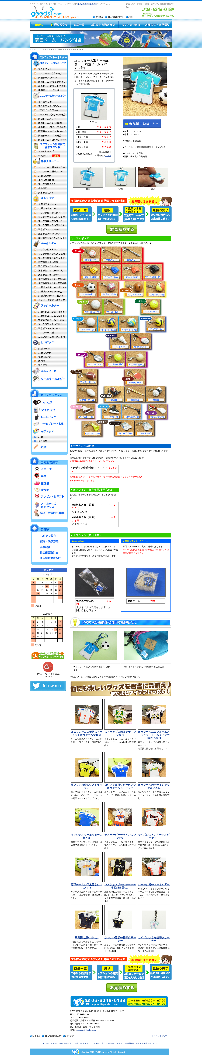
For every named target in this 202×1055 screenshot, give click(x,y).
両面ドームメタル (49, 78)
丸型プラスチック (49, 204)
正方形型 (49, 328)
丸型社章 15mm (49, 348)
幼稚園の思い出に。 (87, 937)
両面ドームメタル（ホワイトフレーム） (49, 131)
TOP (31, 49)
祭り (49, 476)
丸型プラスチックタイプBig (49, 291)
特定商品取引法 (49, 552)
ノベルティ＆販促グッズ (49, 504)
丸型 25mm (49, 320)
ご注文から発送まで (81, 1043)
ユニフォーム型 (49, 167)
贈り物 (49, 489)
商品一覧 (67, 1043)
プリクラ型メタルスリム (49, 221)
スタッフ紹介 (49, 535)
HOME (46, 1043)
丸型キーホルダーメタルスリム (49, 287)
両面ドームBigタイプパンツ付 (49, 140)
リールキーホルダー (49, 379)
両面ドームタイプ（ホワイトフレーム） (49, 86)
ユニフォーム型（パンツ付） (49, 171)
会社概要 (99, 17)
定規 (49, 446)
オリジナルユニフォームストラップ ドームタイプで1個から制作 (154, 735)
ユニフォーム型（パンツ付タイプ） (49, 337)
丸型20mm (49, 316)
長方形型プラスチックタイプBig (49, 279)
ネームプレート (49, 424)
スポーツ (49, 469)
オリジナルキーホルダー (87, 4)
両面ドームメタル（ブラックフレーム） (49, 127)
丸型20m (49, 353)
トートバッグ (49, 417)
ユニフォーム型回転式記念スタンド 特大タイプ (49, 156)
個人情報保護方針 (116, 17)
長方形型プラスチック (49, 275)
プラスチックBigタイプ (49, 110)
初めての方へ (56, 1043)
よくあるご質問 (99, 1043)
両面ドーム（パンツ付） (49, 90)
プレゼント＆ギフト (49, 496)
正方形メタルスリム (49, 262)
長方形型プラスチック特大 (49, 283)
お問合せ (132, 17)
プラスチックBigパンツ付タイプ (49, 114)
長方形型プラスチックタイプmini (49, 238)
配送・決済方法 (49, 541)
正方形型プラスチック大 (49, 270)
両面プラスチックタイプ (49, 69)
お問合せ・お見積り (116, 1043)
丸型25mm (49, 176)
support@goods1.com (86, 1030)
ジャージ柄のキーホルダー (154, 884)
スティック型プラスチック (49, 300)
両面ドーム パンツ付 (49, 135)
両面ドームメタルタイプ (49, 119)
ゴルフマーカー (49, 371)
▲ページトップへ (159, 1036)
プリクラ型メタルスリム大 (49, 225)
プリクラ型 (49, 213)
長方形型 (49, 188)
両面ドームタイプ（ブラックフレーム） (49, 82)
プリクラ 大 (49, 184)
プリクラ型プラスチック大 (49, 217)
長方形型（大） (49, 192)
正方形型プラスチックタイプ (49, 229)
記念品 (49, 483)
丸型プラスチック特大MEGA (49, 296)
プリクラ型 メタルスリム (49, 249)
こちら (108, 155)
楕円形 (49, 361)
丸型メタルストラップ (49, 208)
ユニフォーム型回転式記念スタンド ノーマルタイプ (49, 151)
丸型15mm (49, 312)
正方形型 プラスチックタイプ (49, 266)
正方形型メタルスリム (49, 234)
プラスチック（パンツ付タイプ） (49, 106)
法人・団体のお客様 (49, 513)
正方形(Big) (49, 180)
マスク (49, 402)
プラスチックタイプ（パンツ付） (49, 73)
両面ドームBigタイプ (49, 123)
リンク (156, 1043)
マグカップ (49, 410)
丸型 (49, 437)
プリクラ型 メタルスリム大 (49, 254)
